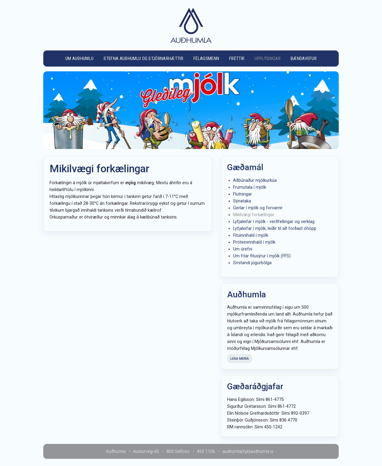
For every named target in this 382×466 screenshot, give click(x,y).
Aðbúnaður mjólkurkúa (255, 180)
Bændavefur (304, 58)
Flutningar (242, 194)
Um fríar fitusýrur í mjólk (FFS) (262, 256)
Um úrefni (242, 249)
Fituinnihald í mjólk (250, 235)
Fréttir (236, 58)
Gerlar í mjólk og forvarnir (258, 207)
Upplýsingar (268, 58)
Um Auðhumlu (79, 58)
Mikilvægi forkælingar (253, 214)
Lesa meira (239, 359)
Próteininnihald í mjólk (254, 242)
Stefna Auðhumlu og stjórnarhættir (143, 58)
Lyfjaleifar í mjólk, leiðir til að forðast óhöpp (274, 228)
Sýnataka (242, 201)
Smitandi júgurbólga (252, 262)
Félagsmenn (206, 58)
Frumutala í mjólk (249, 187)
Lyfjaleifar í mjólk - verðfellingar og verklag (274, 221)
